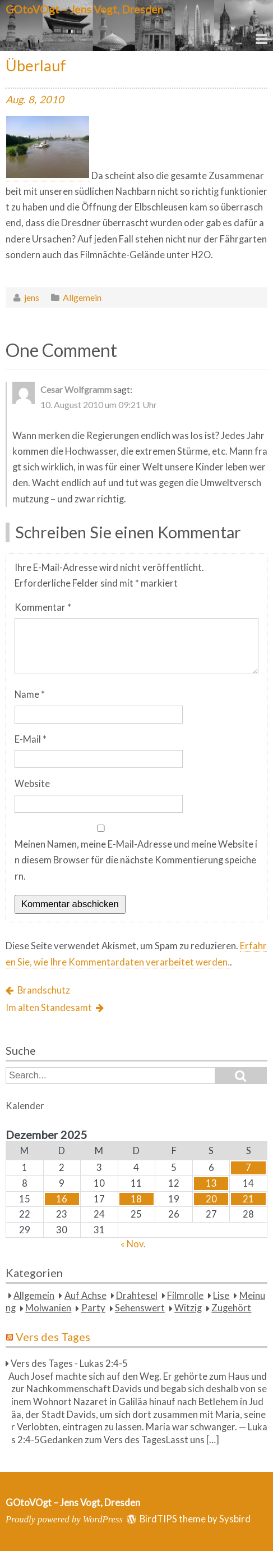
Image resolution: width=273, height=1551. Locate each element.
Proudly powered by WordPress (64, 1519)
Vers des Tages (53, 1336)
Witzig (188, 1308)
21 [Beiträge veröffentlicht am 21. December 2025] (248, 1199)
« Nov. (133, 1244)
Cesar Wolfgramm (76, 389)
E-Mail (31, 739)
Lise (221, 1295)
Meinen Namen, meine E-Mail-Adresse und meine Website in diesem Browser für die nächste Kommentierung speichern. (136, 860)
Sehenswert (140, 1308)
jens (31, 297)
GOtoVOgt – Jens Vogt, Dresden (84, 9)
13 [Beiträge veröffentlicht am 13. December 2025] (211, 1183)
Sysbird (235, 1519)
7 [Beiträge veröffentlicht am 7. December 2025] (248, 1167)
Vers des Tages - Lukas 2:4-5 (69, 1363)
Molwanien (48, 1308)
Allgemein (82, 297)
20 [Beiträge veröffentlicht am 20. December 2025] (211, 1199)
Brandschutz (43, 990)
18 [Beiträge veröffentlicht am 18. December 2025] (136, 1199)
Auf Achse (85, 1295)
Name (30, 694)
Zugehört (231, 1308)
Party (93, 1308)
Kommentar (43, 607)
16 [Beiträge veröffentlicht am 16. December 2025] (61, 1199)
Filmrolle (185, 1295)
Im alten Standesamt (49, 1007)
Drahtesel (137, 1295)
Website (32, 783)
